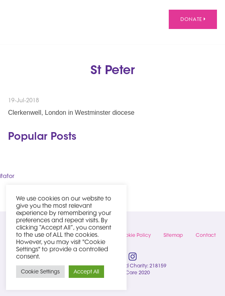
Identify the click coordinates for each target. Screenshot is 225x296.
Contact (206, 235)
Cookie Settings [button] (40, 271)
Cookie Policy (134, 235)
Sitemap (173, 235)
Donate (192, 19)
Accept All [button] (86, 271)
